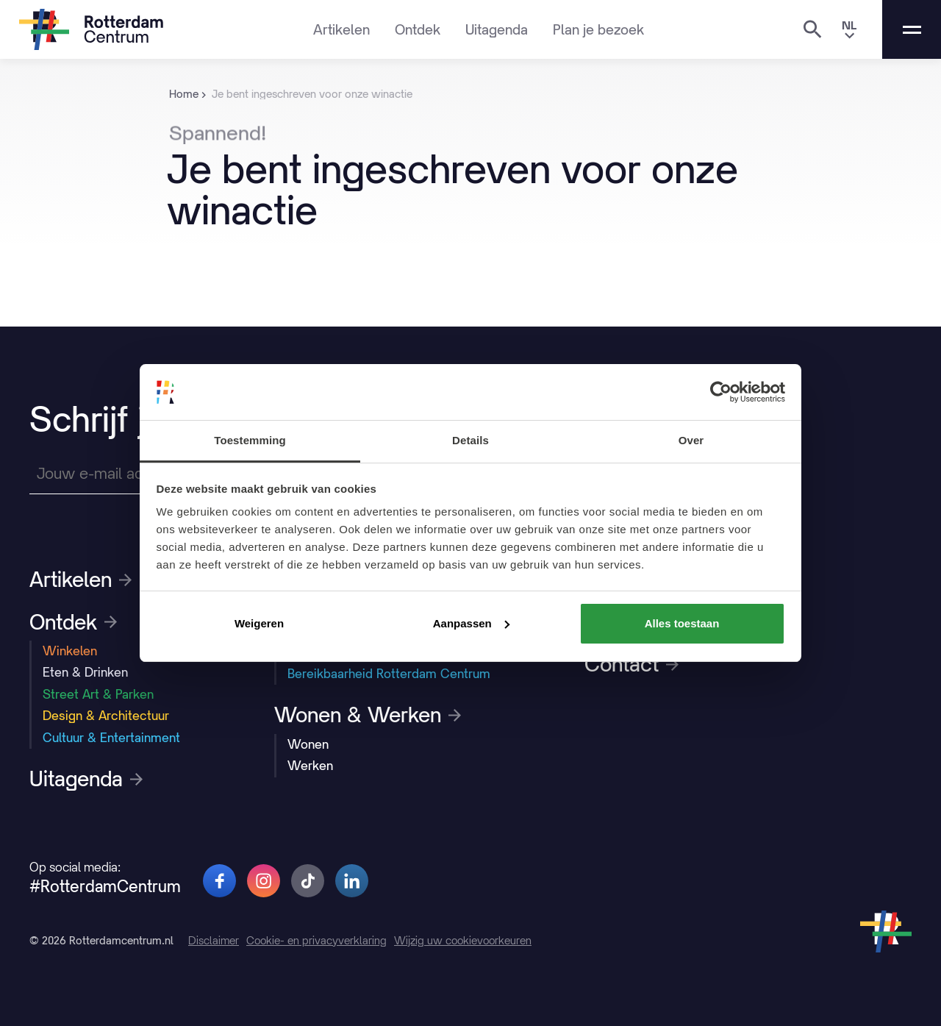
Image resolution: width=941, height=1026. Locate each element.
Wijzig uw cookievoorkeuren (463, 940)
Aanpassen (471, 623)
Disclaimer (213, 940)
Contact (631, 664)
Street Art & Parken (98, 694)
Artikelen (341, 29)
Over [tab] (691, 440)
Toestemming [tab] (250, 440)
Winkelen (70, 651)
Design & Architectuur (106, 715)
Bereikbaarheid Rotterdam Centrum (388, 673)
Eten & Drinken (85, 672)
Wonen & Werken (367, 715)
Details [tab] (470, 440)
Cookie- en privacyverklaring (316, 940)
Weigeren (259, 623)
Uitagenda (496, 29)
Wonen (308, 744)
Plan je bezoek (598, 29)
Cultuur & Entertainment (111, 737)
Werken (310, 765)
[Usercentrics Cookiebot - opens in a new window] (720, 392)
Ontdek (417, 29)
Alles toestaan (682, 623)
